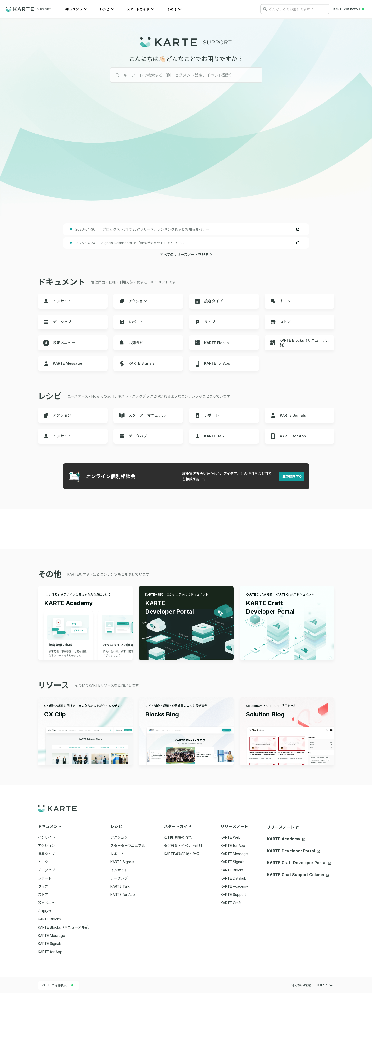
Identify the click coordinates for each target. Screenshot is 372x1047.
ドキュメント (75, 9)
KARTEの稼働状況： (57, 1039)
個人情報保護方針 (302, 1039)
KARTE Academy (234, 940)
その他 (174, 9)
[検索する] (265, 9)
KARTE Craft (231, 956)
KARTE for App (233, 899)
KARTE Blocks (232, 923)
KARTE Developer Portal (293, 904)
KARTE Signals (232, 915)
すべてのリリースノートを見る (186, 271)
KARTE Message (234, 907)
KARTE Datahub (233, 932)
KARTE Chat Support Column (298, 928)
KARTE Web (231, 891)
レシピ (107, 9)
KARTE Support (233, 948)
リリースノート (283, 880)
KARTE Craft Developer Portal (299, 916)
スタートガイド (140, 9)
